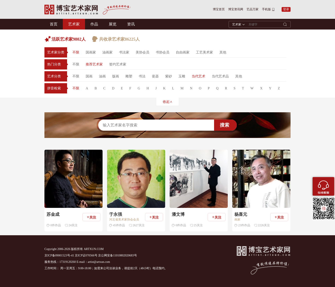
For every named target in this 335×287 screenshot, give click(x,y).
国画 (89, 76)
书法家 (124, 52)
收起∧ (167, 102)
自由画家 (183, 52)
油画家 (107, 52)
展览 (112, 24)
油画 (102, 76)
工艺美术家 (204, 52)
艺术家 (74, 24)
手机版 (266, 9)
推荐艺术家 (94, 64)
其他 (222, 52)
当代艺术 (198, 76)
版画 (115, 76)
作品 (94, 24)
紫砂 (168, 76)
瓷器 (155, 76)
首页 (53, 24)
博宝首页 (219, 9)
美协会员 (142, 52)
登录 (286, 9)
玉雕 (181, 76)
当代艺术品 (220, 76)
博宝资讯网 (235, 9)
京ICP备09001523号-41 (59, 255)
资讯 (131, 24)
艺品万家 (253, 9)
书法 (142, 76)
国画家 (91, 52)
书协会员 (162, 52)
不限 (75, 52)
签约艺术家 (117, 64)
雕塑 (128, 76)
